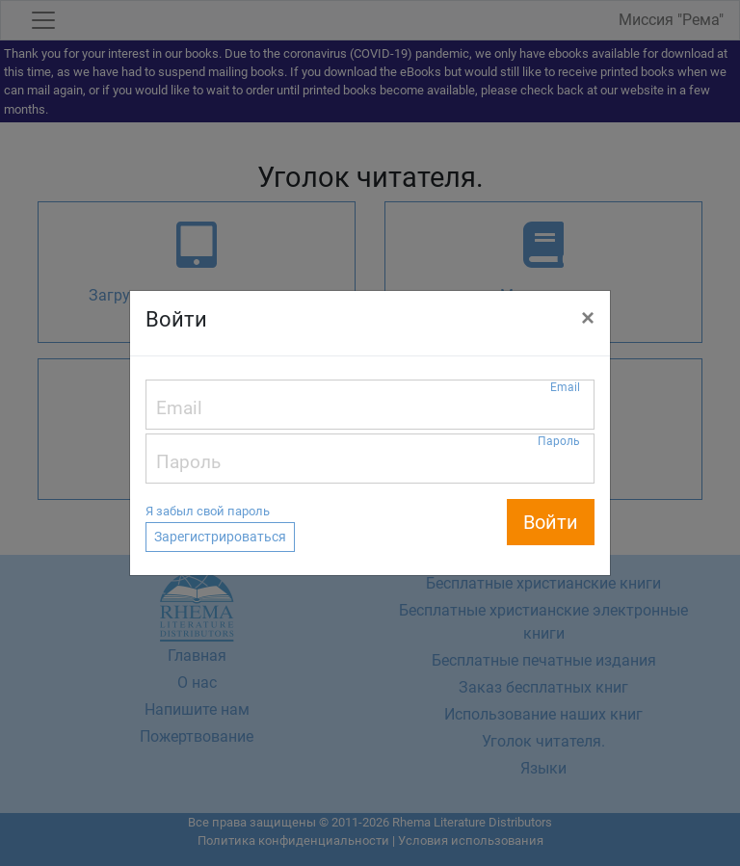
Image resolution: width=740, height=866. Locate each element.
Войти (550, 522)
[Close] (588, 318)
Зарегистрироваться (220, 536)
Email (565, 387)
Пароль (559, 441)
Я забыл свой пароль (207, 511)
